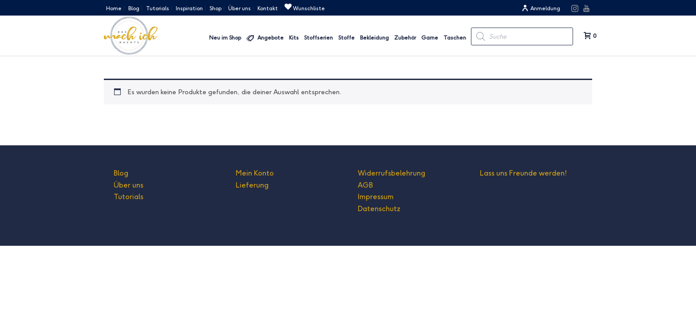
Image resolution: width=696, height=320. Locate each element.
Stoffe (346, 37)
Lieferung (252, 185)
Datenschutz (379, 208)
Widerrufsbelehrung (391, 173)
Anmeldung (541, 8)
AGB (365, 185)
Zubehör (405, 37)
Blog (121, 173)
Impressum (376, 196)
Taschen (454, 37)
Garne (429, 37)
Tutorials (128, 196)
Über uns (128, 185)
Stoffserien (318, 37)
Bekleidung (374, 37)
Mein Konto (255, 173)
